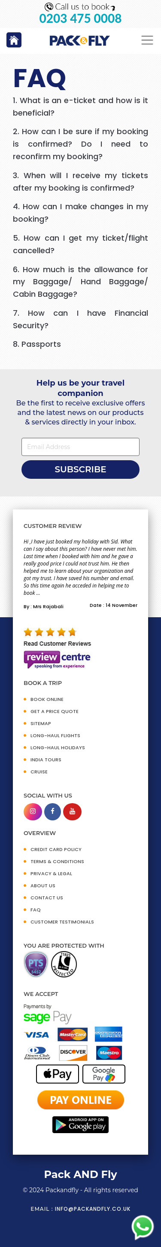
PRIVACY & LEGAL (51, 873)
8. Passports (37, 344)
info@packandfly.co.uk (93, 1208)
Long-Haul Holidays (57, 747)
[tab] (80, 106)
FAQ (35, 909)
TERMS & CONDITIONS (57, 861)
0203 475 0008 (80, 18)
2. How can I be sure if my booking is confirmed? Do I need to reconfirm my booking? (80, 144)
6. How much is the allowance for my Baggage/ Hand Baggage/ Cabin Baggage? (80, 282)
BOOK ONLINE (47, 699)
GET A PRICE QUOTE (54, 711)
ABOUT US (42, 885)
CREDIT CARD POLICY (56, 849)
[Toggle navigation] (147, 40)
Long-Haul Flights (55, 735)
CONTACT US (46, 897)
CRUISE (39, 771)
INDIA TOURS (45, 759)
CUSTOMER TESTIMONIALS (62, 921)
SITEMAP (40, 723)
